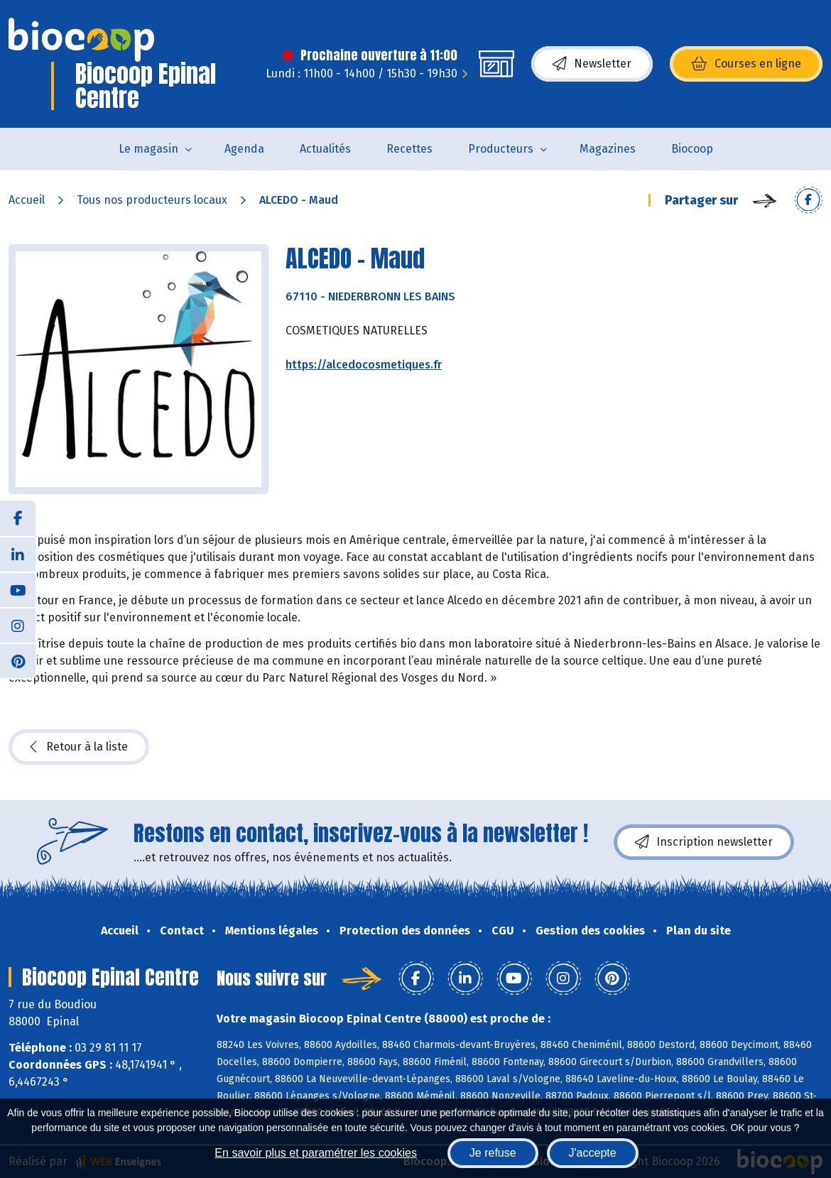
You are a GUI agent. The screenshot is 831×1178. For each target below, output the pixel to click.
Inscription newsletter (704, 842)
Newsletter (592, 64)
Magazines (608, 149)
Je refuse (492, 1153)
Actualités (325, 149)
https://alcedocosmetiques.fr (364, 364)
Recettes (409, 149)
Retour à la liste (79, 747)
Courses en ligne (746, 64)
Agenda (244, 149)
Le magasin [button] (148, 149)
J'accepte (593, 1153)
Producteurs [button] (500, 149)
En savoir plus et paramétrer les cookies (315, 1153)
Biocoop (692, 149)
